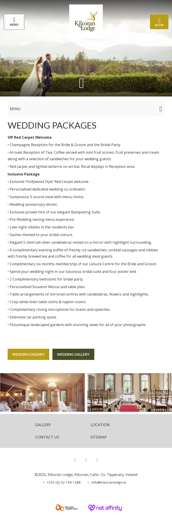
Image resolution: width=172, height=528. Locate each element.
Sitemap (98, 436)
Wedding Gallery (76, 354)
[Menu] (15, 22)
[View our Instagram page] (86, 459)
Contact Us (46, 436)
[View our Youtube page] (97, 459)
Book (158, 22)
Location (100, 423)
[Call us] (61, 481)
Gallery (42, 423)
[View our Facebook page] (75, 459)
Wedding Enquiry (29, 354)
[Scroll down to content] (81, 83)
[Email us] (105, 481)
